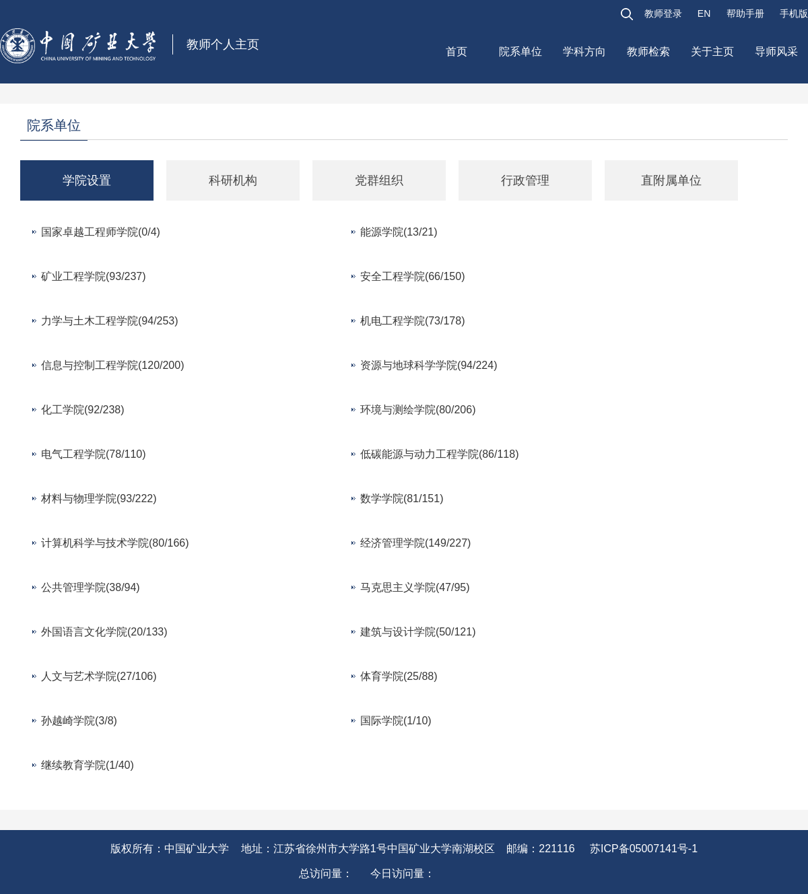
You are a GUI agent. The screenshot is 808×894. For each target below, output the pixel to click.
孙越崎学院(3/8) (79, 720)
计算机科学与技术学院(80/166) (115, 543)
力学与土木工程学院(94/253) (109, 320)
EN (704, 13)
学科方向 (584, 51)
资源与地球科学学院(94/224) (429, 365)
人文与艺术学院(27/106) (99, 676)
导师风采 (776, 51)
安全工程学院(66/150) (412, 276)
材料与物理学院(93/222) (99, 498)
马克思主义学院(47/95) (415, 587)
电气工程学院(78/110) (93, 454)
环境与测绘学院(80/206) (418, 409)
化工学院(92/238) (83, 409)
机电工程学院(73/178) (412, 320)
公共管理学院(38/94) (90, 587)
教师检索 (648, 51)
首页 (456, 51)
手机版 (794, 13)
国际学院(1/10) (396, 720)
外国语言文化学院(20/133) (104, 632)
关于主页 (712, 51)
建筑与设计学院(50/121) (418, 632)
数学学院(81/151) (402, 498)
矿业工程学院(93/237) (93, 276)
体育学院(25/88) (399, 676)
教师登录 (663, 13)
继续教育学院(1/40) (87, 765)
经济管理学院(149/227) (415, 543)
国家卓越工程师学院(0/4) (100, 232)
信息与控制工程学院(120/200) (112, 365)
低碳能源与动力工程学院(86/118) (439, 454)
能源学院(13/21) (399, 232)
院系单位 (520, 51)
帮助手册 (745, 13)
